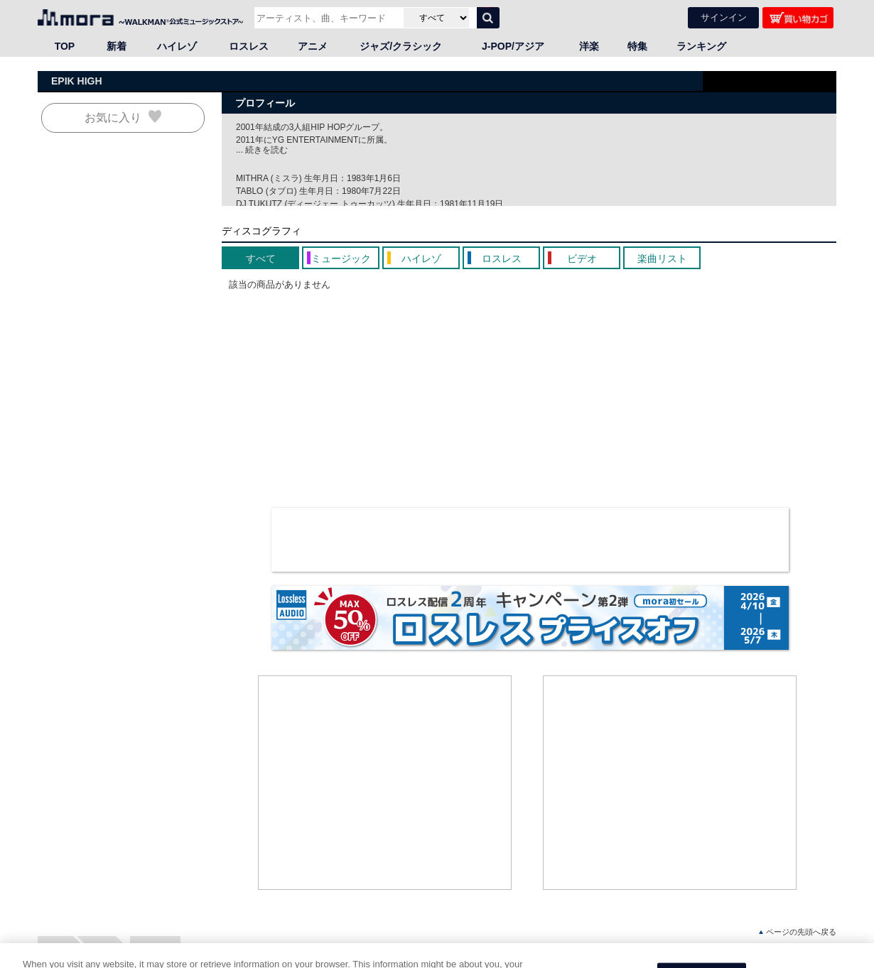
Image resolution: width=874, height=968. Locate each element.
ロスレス (249, 46)
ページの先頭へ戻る (797, 932)
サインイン (724, 17)
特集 (637, 46)
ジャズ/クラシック (401, 46)
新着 (116, 46)
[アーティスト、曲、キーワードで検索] (327, 17)
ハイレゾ (177, 46)
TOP (65, 46)
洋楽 (589, 46)
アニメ (313, 46)
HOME (55, 946)
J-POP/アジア (513, 46)
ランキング (701, 46)
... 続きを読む (262, 150)
